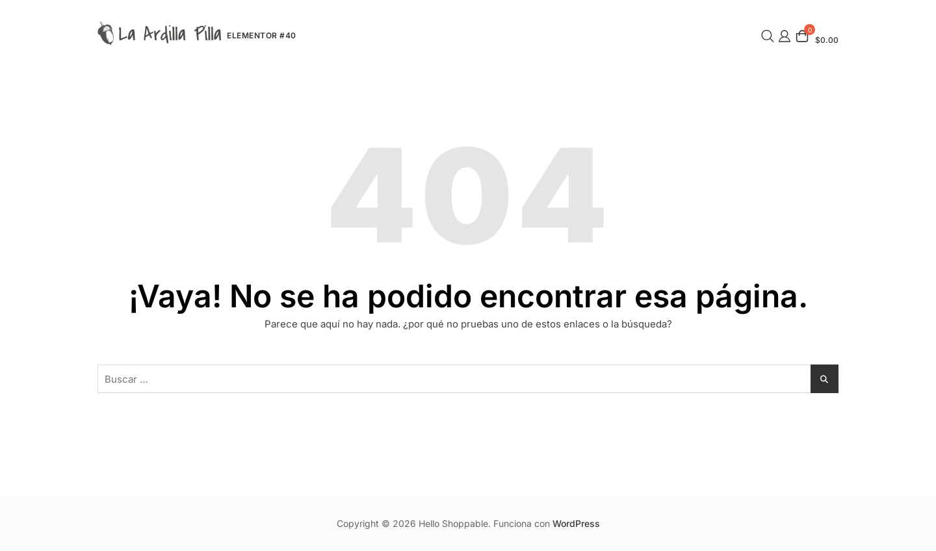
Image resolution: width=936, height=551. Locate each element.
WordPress (576, 523)
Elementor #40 (261, 35)
